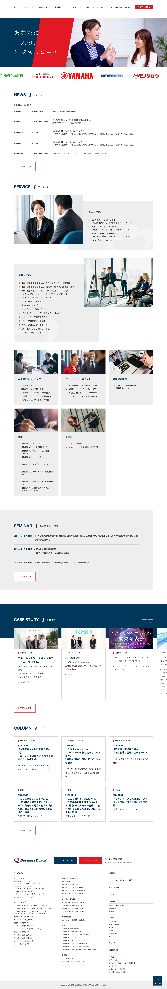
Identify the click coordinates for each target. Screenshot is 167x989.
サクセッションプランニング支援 (35, 400)
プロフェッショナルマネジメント (36, 297)
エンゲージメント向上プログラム (36, 301)
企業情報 (144, 10)
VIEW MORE (24, 166)
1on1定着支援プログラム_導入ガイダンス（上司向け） (46, 282)
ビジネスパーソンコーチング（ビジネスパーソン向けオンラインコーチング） (113, 235)
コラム (134, 10)
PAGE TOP (158, 983)
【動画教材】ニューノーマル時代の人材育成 (76, 935)
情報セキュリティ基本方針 (117, 969)
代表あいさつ (113, 908)
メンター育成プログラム (32, 332)
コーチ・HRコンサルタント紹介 (102, 10)
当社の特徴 (112, 922)
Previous (144, 621)
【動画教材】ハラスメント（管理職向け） (75, 944)
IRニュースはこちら (25, 104)
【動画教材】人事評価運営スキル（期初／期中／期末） (35, 489)
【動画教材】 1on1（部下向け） (34, 447)
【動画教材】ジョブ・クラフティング (37, 464)
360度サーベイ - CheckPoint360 (82, 389)
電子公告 (112, 957)
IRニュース (112, 937)
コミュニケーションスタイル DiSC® (83, 396)
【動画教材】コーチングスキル (34, 457)
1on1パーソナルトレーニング (105, 240)
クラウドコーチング (77, 443)
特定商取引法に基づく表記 (117, 972)
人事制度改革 (26, 385)
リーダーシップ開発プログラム (35, 309)
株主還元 (112, 931)
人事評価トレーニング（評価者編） (36, 392)
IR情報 (153, 10)
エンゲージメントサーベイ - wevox (83, 385)
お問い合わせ (90, 860)
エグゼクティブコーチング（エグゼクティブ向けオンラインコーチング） (112, 221)
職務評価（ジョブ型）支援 (32, 389)
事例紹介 (83, 10)
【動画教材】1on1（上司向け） (34, 443)
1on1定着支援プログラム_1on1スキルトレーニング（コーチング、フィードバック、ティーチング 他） (45, 292)
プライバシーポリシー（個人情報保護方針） (123, 963)
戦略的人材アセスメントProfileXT (83, 392)
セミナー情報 (124, 10)
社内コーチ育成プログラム (33, 305)
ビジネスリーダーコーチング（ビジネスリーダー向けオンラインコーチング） (113, 228)
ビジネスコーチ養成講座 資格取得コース (127, 386)
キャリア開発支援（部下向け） (36, 324)
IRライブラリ (113, 928)
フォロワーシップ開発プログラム (36, 328)
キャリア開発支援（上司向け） (36, 321)
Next (150, 621)
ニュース (162, 10)
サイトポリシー (114, 960)
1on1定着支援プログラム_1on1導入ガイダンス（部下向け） (49, 286)
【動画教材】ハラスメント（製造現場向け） (76, 947)
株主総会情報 (113, 934)
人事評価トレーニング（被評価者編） (37, 396)
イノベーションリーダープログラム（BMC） (42, 313)
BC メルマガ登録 (65, 860)
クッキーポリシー (114, 966)
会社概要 (112, 911)
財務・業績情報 (114, 925)
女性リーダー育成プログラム (34, 317)
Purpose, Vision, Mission (116, 905)
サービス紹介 (55, 10)
